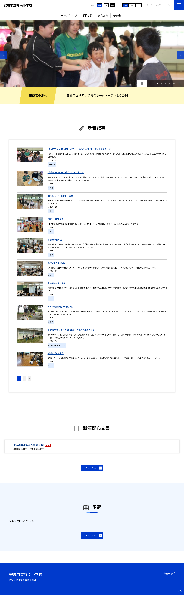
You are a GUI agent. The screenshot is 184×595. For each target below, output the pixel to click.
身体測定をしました (57, 283)
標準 (125, 5)
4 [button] (169, 83)
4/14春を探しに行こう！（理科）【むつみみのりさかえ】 (72, 329)
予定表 (117, 15)
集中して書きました (56, 262)
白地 (106, 5)
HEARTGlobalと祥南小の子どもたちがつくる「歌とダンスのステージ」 (80, 149)
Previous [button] (3, 55)
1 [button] (157, 83)
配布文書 (103, 15)
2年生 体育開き (55, 218)
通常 (99, 5)
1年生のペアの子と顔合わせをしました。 (66, 172)
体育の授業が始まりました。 (60, 306)
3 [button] (165, 83)
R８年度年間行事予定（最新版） (29, 445)
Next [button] (180, 55)
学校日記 (87, 15)
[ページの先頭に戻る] (180, 591)
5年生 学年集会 (56, 353)
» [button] (29, 378)
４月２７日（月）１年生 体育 (60, 195)
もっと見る (90, 468)
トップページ (70, 15)
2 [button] (161, 83)
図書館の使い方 (55, 239)
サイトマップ (169, 573)
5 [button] (174, 83)
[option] (92, 53)
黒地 (112, 5)
